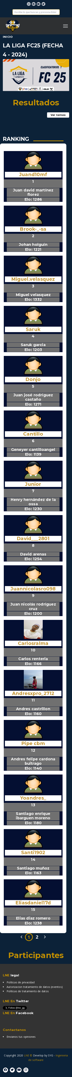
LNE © (28, 1055)
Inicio (8, 37)
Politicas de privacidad (21, 982)
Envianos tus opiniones (21, 1036)
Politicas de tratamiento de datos (28, 991)
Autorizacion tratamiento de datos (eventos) (35, 987)
